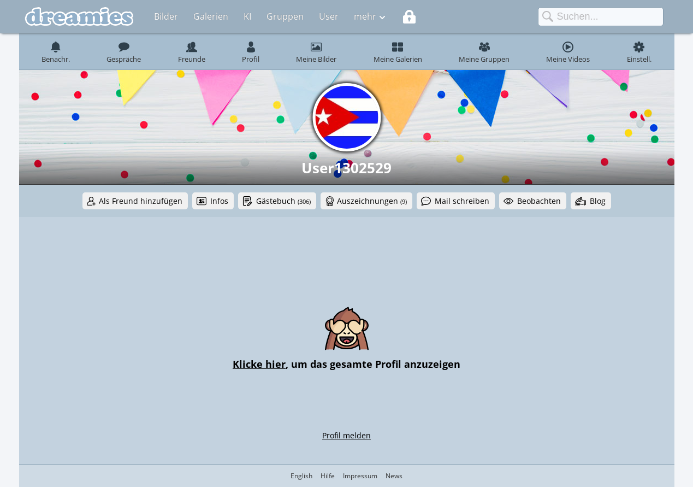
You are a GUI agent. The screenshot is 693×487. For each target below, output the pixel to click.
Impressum (360, 475)
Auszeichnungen (372, 201)
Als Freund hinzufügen (140, 201)
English (301, 475)
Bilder (166, 16)
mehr (365, 16)
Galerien (210, 16)
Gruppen (285, 16)
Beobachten (539, 201)
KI (247, 16)
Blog (598, 201)
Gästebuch (283, 201)
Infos (219, 201)
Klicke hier (259, 364)
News (394, 475)
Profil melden (346, 435)
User (329, 16)
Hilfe (328, 475)
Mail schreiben (462, 201)
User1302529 (346, 168)
